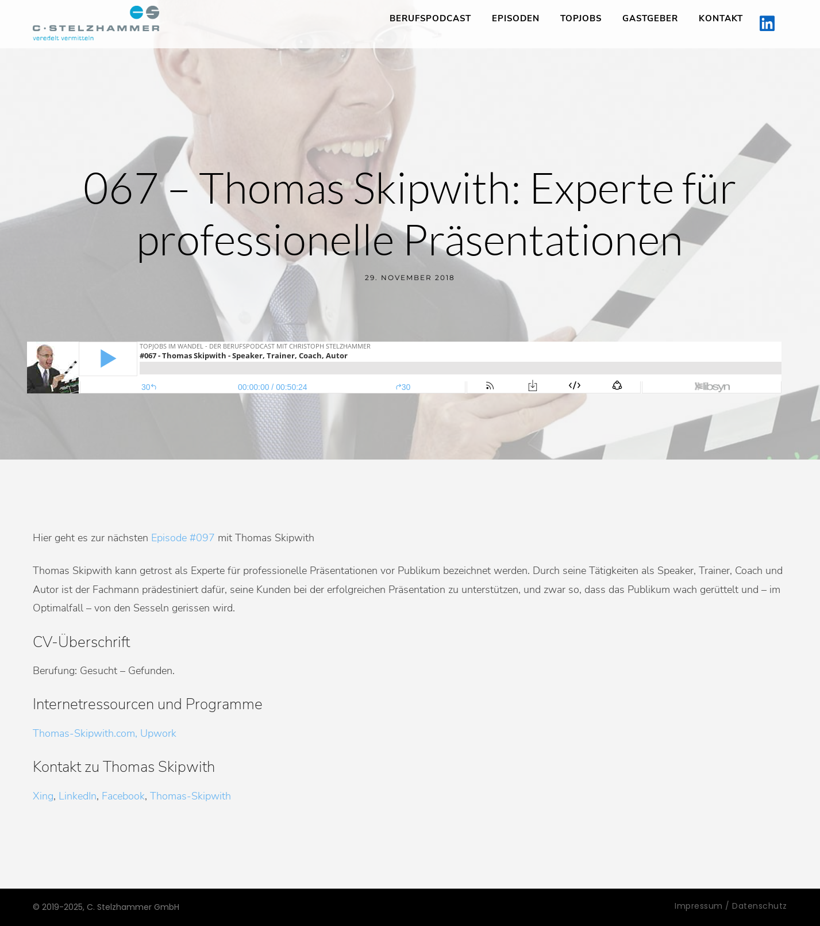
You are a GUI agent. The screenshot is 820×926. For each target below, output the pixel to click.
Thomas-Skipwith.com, (85, 733)
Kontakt (721, 18)
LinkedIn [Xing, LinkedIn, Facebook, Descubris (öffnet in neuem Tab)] (78, 796)
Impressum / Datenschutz (731, 906)
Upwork (158, 733)
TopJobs (581, 18)
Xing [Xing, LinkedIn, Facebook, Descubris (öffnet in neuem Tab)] (43, 796)
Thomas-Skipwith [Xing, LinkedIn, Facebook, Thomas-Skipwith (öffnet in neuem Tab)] (190, 796)
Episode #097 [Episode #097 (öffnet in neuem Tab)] (183, 538)
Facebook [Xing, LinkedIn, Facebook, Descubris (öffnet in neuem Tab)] (123, 796)
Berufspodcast (430, 18)
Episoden (516, 18)
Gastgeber (650, 18)
